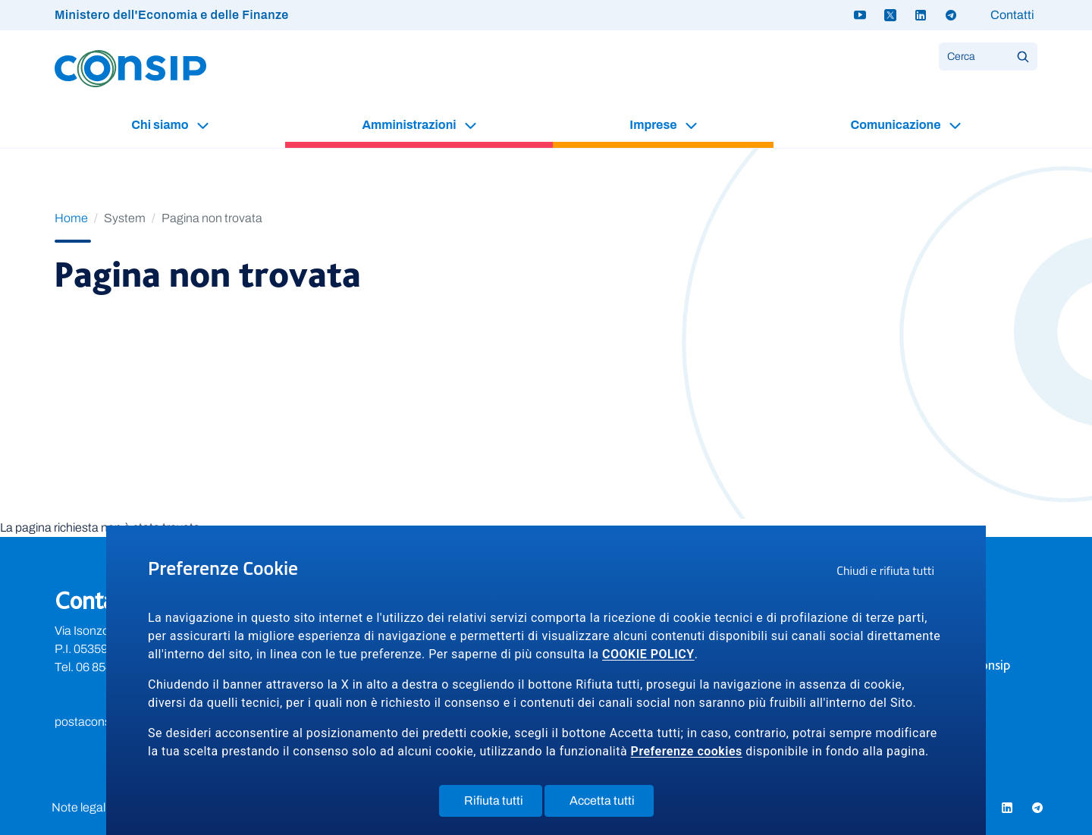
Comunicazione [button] (896, 124)
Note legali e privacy (104, 807)
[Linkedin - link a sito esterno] (921, 15)
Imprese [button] (654, 124)
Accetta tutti (612, 804)
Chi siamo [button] (160, 124)
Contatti (1012, 14)
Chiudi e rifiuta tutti (890, 572)
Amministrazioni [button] (410, 124)
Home (71, 218)
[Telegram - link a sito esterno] (951, 15)
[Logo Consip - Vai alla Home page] (130, 67)
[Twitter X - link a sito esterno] (890, 15)
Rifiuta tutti (503, 804)
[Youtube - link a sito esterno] (860, 15)
